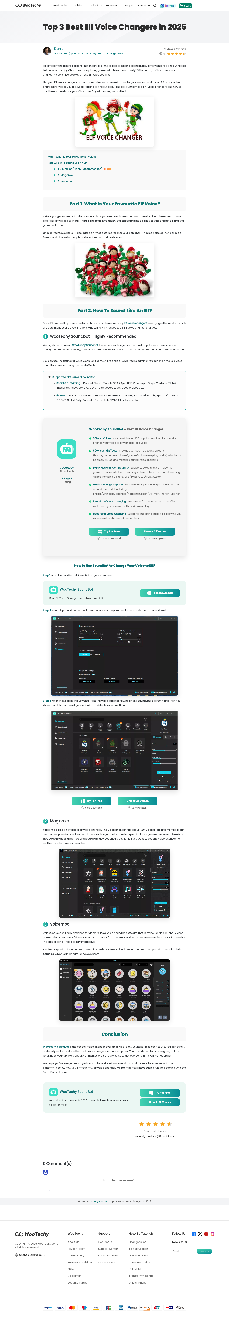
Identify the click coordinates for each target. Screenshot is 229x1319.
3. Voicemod (65, 181)
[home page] (28, 6)
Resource (144, 5)
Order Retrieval (108, 1255)
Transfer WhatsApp (141, 1276)
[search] (154, 5)
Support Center (108, 1249)
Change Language (30, 1255)
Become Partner (78, 1282)
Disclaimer (74, 1276)
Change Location (139, 1262)
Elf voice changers (135, 323)
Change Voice (115, 53)
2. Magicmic (65, 175)
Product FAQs (106, 1262)
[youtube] (206, 1234)
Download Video (139, 1255)
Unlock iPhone (137, 1282)
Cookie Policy (76, 1255)
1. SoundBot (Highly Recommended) (80, 169)
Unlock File (135, 1269)
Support (130, 5)
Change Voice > (100, 1201)
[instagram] (212, 1234)
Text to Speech (138, 1249)
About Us (73, 1242)
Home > (86, 1201)
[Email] (184, 1251)
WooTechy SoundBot (85, 345)
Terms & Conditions (80, 1262)
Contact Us (105, 1242)
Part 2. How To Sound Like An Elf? (68, 163)
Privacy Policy (76, 1249)
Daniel (59, 48)
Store (185, 5)
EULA (71, 1269)
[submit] (204, 1251)
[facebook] (194, 1234)
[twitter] (200, 1234)
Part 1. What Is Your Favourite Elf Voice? (72, 157)
